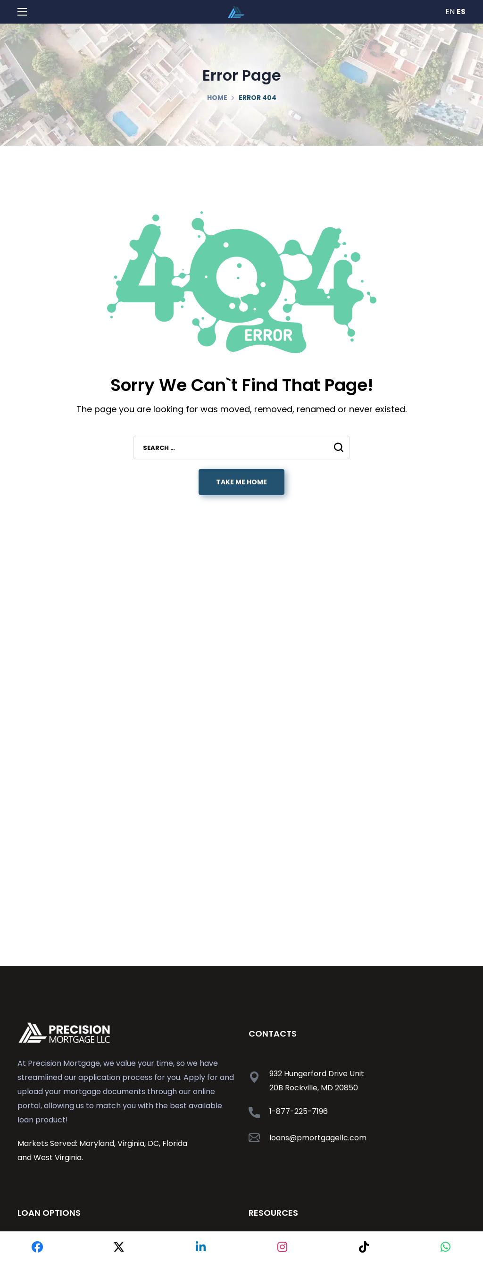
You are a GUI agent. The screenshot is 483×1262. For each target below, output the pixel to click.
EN (450, 11)
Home (217, 97)
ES (461, 11)
